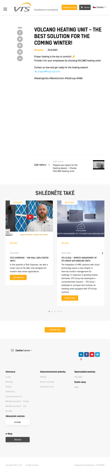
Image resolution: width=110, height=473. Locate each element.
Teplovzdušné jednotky (84, 372)
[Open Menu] (6, 7)
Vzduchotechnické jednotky (53, 372)
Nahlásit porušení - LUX (16, 406)
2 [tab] (52, 311)
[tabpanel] (29, 243)
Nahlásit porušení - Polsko (17, 401)
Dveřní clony (80, 382)
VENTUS (43, 377)
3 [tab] (55, 311)
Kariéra (9, 387)
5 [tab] (60, 311)
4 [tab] (58, 311)
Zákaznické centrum (15, 416)
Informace (10, 372)
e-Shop (9, 434)
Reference (10, 391)
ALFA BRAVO (100, 465)
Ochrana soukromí (14, 396)
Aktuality (9, 382)
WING (76, 387)
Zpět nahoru (40, 164)
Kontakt (9, 411)
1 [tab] (49, 311)
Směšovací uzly (47, 387)
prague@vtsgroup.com (49, 71)
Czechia (98, 7)
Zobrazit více (18, 277)
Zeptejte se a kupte (69, 7)
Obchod (84, 7)
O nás (8, 377)
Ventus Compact (47, 382)
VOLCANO (78, 377)
